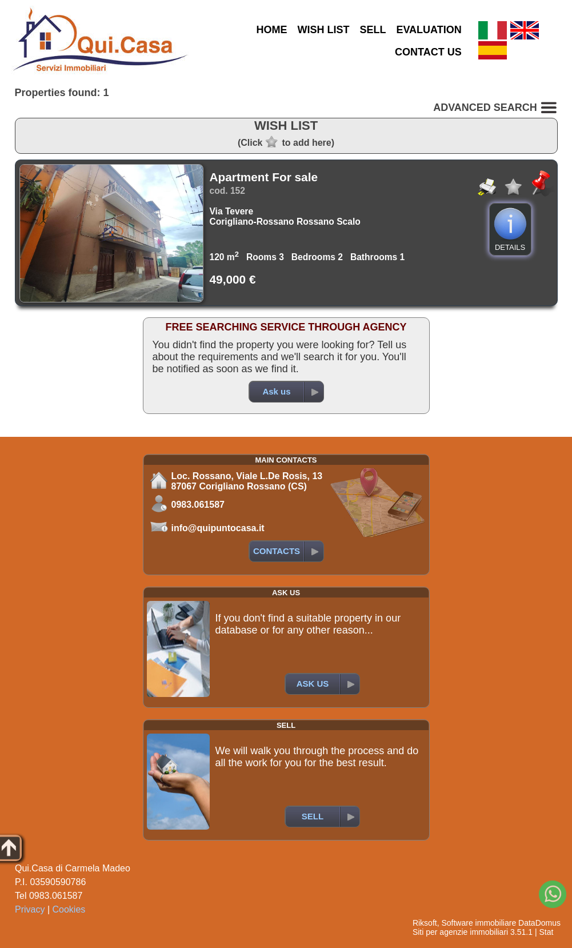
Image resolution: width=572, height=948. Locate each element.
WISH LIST (323, 29)
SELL (372, 29)
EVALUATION (428, 29)
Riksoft (425, 922)
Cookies (69, 909)
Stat (546, 932)
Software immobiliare (478, 922)
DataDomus (539, 922)
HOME (271, 29)
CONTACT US (428, 52)
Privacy (30, 909)
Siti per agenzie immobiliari (460, 932)
